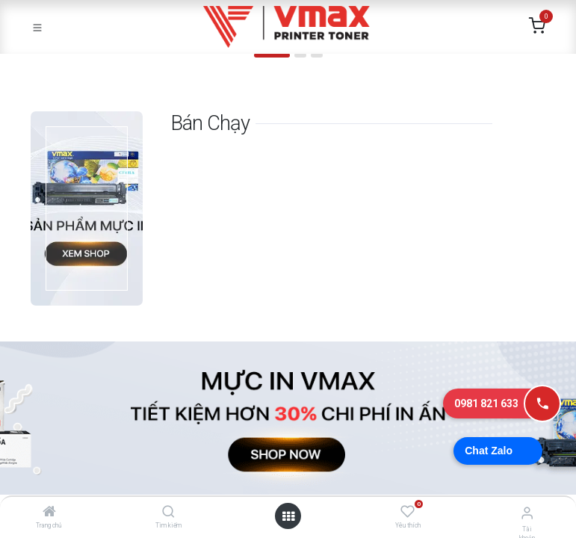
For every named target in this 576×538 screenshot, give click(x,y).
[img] (41, 61)
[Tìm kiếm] (168, 513)
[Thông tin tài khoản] (527, 513)
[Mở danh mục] (288, 516)
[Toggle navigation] (37, 27)
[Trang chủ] (49, 513)
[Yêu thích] (407, 512)
